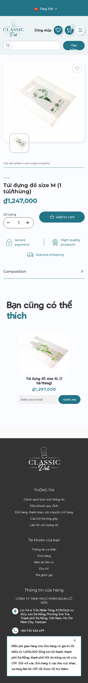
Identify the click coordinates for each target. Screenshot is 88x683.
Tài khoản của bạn (44, 540)
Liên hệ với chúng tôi (44, 525)
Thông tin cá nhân (44, 549)
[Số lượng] (18, 222)
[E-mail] (38, 399)
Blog (31, 10)
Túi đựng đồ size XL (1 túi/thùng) (44, 380)
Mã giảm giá (44, 575)
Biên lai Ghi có (44, 562)
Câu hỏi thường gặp (44, 518)
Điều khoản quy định (44, 506)
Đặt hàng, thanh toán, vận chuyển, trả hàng (44, 512)
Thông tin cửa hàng (44, 590)
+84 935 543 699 (32, 630)
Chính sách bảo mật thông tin (44, 499)
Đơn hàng (43, 556)
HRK (6, 178)
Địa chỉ (44, 568)
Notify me (69, 399)
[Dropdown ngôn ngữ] (46, 9)
